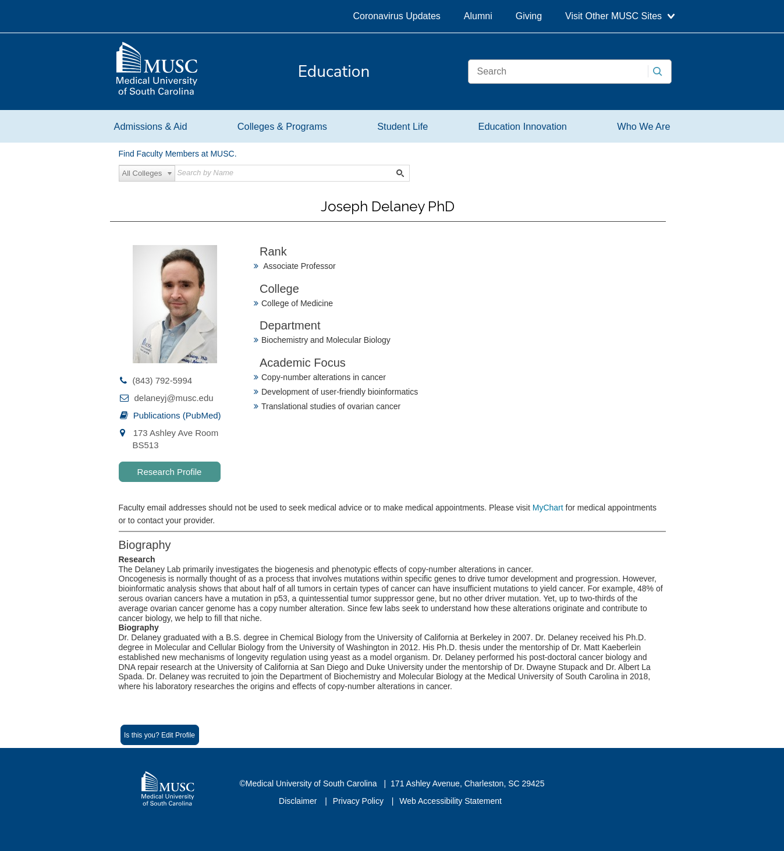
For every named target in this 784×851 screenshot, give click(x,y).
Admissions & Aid (150, 126)
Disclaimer (299, 801)
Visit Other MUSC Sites (619, 16)
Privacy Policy (359, 801)
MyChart (549, 507)
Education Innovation (522, 126)
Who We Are (643, 126)
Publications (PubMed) (177, 415)
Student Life (402, 126)
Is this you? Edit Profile (159, 735)
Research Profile (169, 472)
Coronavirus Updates (397, 16)
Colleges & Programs (282, 126)
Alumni (478, 16)
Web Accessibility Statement (450, 801)
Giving (529, 16)
